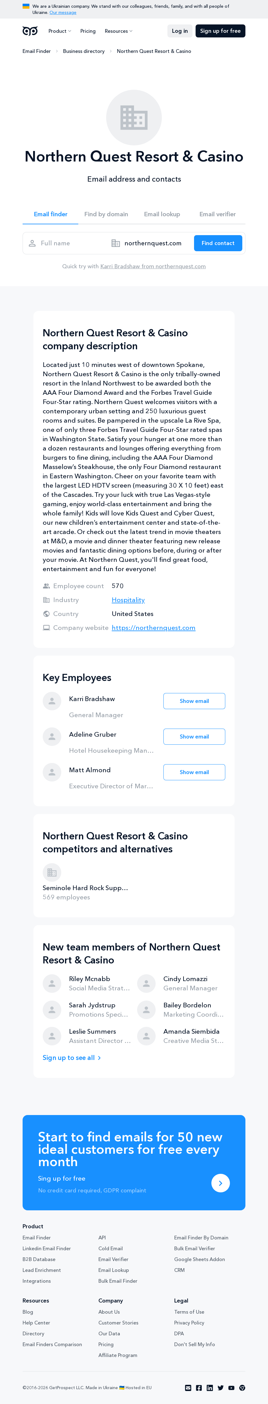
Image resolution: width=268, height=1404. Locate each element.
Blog (28, 1312)
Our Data (109, 1333)
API (102, 1237)
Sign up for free (220, 31)
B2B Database (39, 1259)
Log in (180, 31)
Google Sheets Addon (199, 1259)
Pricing (88, 31)
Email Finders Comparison (52, 1344)
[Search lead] (218, 243)
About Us (109, 1312)
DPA (179, 1333)
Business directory (84, 51)
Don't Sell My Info (194, 1344)
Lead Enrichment (42, 1270)
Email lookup (162, 214)
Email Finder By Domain (201, 1237)
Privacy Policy (189, 1323)
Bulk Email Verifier (194, 1248)
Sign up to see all (69, 1058)
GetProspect (30, 31)
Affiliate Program (117, 1355)
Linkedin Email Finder (47, 1248)
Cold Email (110, 1248)
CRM (179, 1270)
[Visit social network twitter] (221, 1388)
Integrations (37, 1281)
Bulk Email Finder (117, 1281)
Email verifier (217, 214)
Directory (33, 1333)
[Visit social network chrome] (242, 1388)
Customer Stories (118, 1323)
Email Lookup (113, 1270)
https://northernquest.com (154, 627)
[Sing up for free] (220, 1183)
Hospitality (128, 600)
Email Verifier (113, 1259)
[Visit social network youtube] (231, 1388)
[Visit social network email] (188, 1388)
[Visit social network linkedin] (210, 1388)
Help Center (36, 1323)
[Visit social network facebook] (199, 1388)
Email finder (50, 214)
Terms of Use (189, 1312)
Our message (63, 12)
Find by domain (106, 214)
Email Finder (37, 51)
